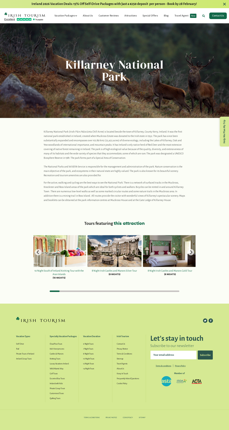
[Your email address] (173, 355)
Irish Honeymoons (57, 349)
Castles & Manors (57, 354)
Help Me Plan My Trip (224, 131)
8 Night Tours (88, 354)
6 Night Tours (88, 344)
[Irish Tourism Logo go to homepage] (24, 14)
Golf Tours (54, 373)
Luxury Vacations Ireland (59, 364)
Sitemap (120, 359)
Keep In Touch (122, 373)
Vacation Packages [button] (64, 15)
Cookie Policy (122, 383)
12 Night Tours (88, 364)
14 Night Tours (88, 369)
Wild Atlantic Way (56, 369)
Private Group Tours (57, 388)
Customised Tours (57, 393)
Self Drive (20, 344)
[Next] (191, 252)
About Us (120, 369)
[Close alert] (224, 4)
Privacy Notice (122, 349)
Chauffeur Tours (56, 344)
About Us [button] (88, 15)
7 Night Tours (88, 349)
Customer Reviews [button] (109, 15)
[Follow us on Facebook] (211, 320)
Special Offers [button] (150, 15)
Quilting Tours (55, 398)
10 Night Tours (88, 359)
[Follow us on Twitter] (205, 320)
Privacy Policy (180, 366)
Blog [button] (166, 15)
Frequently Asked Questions (128, 378)
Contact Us (218, 15)
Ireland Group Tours (24, 359)
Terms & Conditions (124, 354)
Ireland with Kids (56, 383)
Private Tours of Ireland (25, 354)
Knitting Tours (55, 359)
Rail (17, 349)
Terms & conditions (163, 366)
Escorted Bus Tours (57, 378)
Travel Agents (122, 364)
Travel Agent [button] (186, 16)
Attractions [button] (130, 15)
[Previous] (38, 252)
